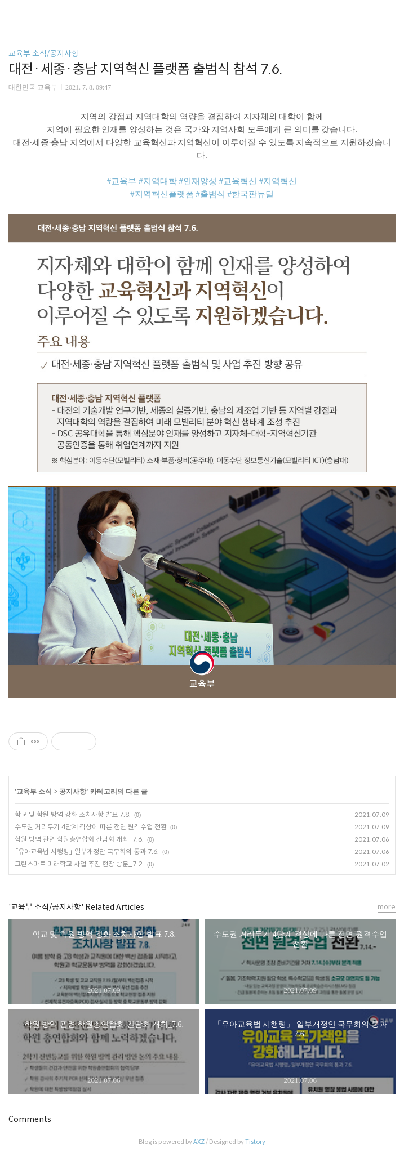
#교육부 (122, 181)
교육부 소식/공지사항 (43, 53)
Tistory (255, 1142)
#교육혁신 (238, 181)
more (387, 906)
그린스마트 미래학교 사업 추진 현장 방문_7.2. (79, 864)
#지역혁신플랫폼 (162, 194)
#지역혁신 (278, 181)
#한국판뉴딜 (251, 194)
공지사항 (72, 792)
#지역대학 (158, 181)
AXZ (199, 1142)
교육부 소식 (34, 792)
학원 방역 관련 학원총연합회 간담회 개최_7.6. (79, 839)
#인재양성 (198, 181)
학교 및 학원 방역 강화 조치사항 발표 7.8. (73, 814)
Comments (29, 1119)
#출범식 (210, 194)
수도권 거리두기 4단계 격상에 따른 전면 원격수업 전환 (91, 827)
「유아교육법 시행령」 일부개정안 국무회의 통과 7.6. (87, 851)
